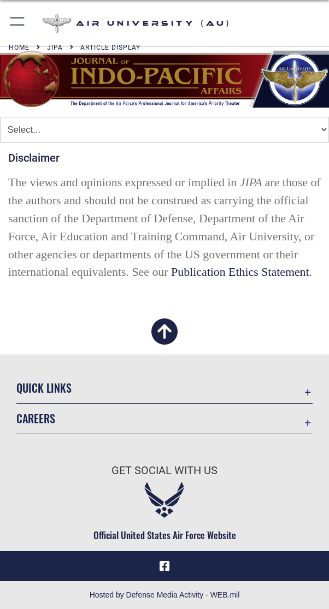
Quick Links (44, 388)
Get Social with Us (164, 470)
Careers (35, 418)
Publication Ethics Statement (240, 272)
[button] (18, 23)
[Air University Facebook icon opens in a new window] (164, 566)
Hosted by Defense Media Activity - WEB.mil (165, 594)
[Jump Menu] (164, 129)
